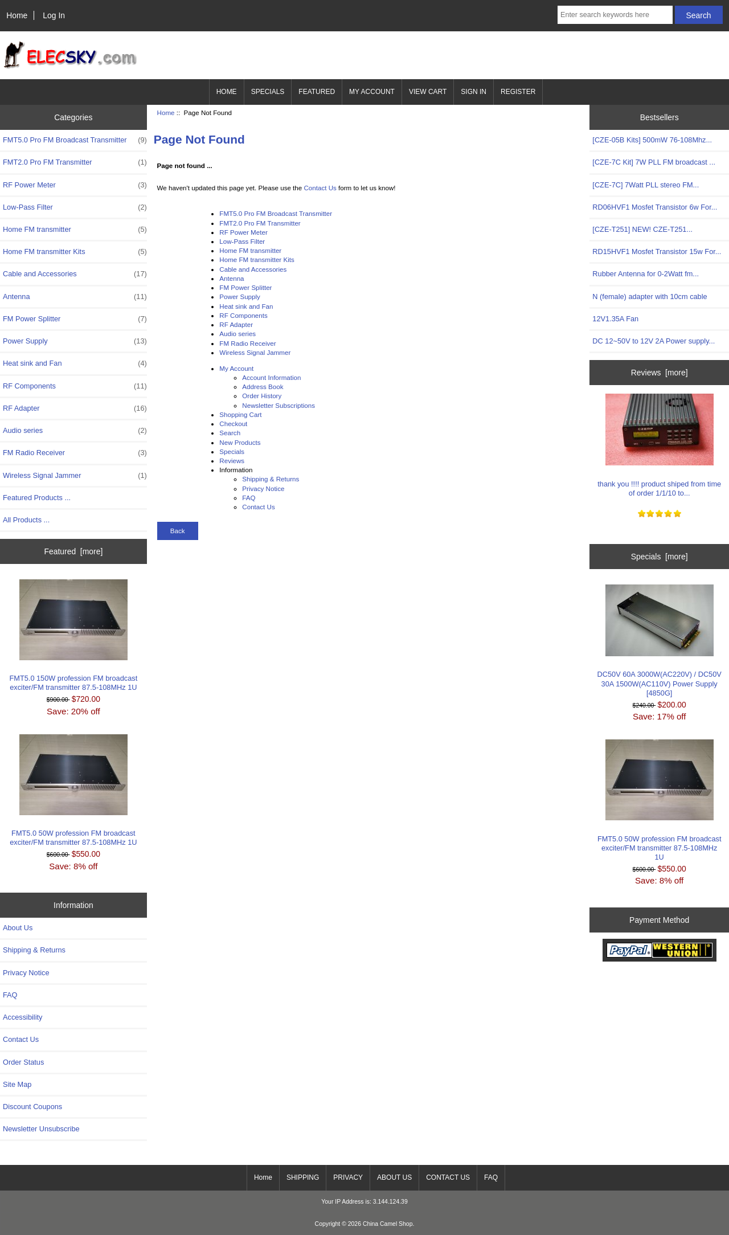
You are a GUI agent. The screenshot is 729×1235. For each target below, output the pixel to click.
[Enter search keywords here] (615, 15)
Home (16, 15)
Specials (231, 451)
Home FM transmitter (75, 229)
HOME (226, 92)
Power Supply (75, 341)
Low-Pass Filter (75, 207)
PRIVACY (348, 1177)
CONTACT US (448, 1177)
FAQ (10, 995)
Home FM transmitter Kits (75, 251)
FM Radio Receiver (75, 452)
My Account (236, 368)
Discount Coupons (32, 1106)
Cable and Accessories (75, 274)
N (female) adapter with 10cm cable (649, 296)
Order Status (23, 1062)
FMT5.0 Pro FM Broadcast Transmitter (75, 140)
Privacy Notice (26, 972)
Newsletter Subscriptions (278, 405)
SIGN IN (473, 92)
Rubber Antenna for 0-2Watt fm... (645, 273)
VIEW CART (428, 92)
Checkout (233, 423)
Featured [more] (73, 551)
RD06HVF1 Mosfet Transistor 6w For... (654, 207)
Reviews (231, 460)
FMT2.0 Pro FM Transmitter (75, 162)
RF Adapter (75, 408)
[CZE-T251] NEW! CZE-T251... (642, 229)
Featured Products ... (37, 497)
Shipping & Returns (34, 950)
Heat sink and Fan (75, 363)
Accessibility (22, 1017)
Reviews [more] (659, 372)
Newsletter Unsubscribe (41, 1128)
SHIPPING (302, 1177)
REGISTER (518, 92)
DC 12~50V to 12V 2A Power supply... (653, 341)
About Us (17, 927)
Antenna (75, 296)
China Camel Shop (388, 1224)
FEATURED (316, 92)
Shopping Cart (240, 414)
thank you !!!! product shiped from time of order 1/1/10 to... (659, 445)
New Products (239, 442)
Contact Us (21, 1039)
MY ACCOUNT (372, 92)
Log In (54, 15)
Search (229, 432)
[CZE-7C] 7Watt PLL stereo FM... (645, 185)
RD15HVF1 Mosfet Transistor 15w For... (656, 251)
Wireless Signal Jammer (75, 475)
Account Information (271, 377)
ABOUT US (394, 1177)
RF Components (75, 386)
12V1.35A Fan (615, 318)
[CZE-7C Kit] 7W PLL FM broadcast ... (653, 162)
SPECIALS (268, 92)
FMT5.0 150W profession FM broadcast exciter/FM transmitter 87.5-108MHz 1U (74, 635)
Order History (261, 395)
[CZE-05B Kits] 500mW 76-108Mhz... (652, 140)
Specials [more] (659, 556)
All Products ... (26, 520)
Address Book (262, 386)
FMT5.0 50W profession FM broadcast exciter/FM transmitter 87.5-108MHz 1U (73, 790)
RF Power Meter (75, 185)
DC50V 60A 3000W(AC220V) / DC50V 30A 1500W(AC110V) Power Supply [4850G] (659, 640)
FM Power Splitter (75, 319)
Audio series (75, 430)
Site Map (17, 1084)
